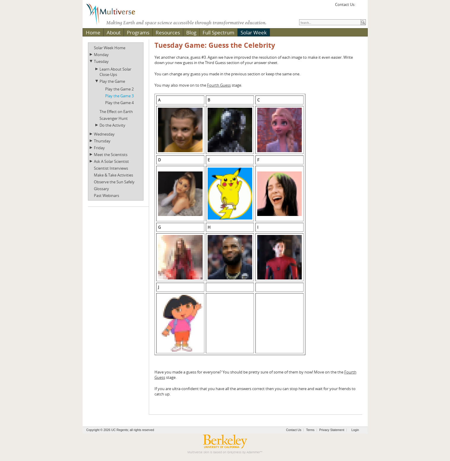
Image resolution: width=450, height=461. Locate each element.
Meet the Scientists (110, 154)
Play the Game (112, 81)
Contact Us (293, 430)
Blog (191, 32)
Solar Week (254, 32)
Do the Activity (112, 125)
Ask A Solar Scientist (111, 161)
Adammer (253, 452)
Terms (310, 430)
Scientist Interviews (111, 168)
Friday (99, 147)
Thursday (102, 141)
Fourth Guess (219, 85)
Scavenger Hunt (114, 118)
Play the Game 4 (119, 102)
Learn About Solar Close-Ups (115, 71)
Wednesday (104, 134)
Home (93, 32)
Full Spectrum (218, 32)
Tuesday (101, 61)
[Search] (330, 22)
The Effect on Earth (116, 111)
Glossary (101, 188)
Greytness (234, 452)
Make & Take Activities (113, 175)
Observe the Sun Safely (114, 182)
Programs (138, 32)
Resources (168, 32)
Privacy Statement (331, 430)
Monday (101, 54)
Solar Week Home (109, 47)
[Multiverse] (115, 13)
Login (355, 430)
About (114, 32)
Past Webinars (106, 195)
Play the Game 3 (119, 95)
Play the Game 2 (119, 89)
